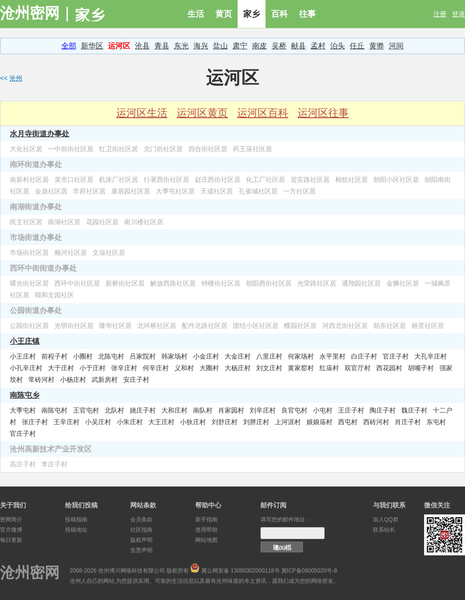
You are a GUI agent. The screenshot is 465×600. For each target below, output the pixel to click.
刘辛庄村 (263, 410)
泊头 (337, 46)
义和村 (184, 368)
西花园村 (389, 368)
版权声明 (141, 540)
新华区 (92, 46)
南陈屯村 (54, 410)
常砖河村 (41, 379)
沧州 (15, 78)
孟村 (318, 46)
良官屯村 (294, 410)
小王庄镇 (25, 341)
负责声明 (141, 550)
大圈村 (209, 368)
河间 (396, 46)
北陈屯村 (111, 356)
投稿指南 (76, 519)
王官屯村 (86, 410)
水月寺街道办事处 (39, 133)
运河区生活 (141, 113)
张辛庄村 (124, 368)
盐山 (220, 46)
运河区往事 (323, 113)
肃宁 (239, 46)
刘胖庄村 (256, 422)
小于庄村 (93, 368)
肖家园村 (231, 410)
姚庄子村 (143, 410)
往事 (307, 14)
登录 (458, 14)
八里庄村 (269, 356)
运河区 (119, 46)
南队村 (203, 410)
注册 (439, 14)
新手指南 (206, 519)
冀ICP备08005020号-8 (309, 570)
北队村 (114, 410)
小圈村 (83, 356)
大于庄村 (61, 368)
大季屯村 (23, 410)
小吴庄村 (98, 422)
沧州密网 (30, 13)
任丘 (357, 46)
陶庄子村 (383, 410)
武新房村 (105, 379)
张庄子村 (35, 422)
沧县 (142, 46)
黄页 (223, 14)
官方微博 (11, 530)
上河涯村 (288, 422)
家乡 (251, 14)
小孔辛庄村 (26, 368)
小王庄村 (23, 356)
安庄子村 (136, 379)
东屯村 (436, 422)
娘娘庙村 (319, 422)
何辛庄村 (156, 368)
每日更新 (11, 540)
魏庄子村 (414, 410)
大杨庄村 (238, 368)
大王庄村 (161, 422)
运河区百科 (262, 113)
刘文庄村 (269, 368)
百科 (279, 14)
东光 (181, 46)
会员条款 (141, 519)
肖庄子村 (408, 422)
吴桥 (279, 46)
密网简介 (11, 519)
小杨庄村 (73, 379)
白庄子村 (364, 356)
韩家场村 (174, 356)
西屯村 (348, 422)
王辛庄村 (66, 422)
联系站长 (384, 530)
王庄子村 (351, 410)
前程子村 (54, 356)
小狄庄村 (193, 422)
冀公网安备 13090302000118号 (240, 570)
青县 (161, 46)
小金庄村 (206, 356)
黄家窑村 (301, 368)
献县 (298, 46)
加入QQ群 (386, 519)
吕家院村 (143, 356)
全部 (68, 46)
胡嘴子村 (421, 368)
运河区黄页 (202, 113)
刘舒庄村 (225, 422)
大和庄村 (174, 410)
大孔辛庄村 (430, 356)
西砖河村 (376, 422)
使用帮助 (206, 530)
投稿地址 (76, 530)
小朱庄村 (130, 422)
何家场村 (301, 356)
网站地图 (206, 540)
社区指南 (141, 530)
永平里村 (332, 356)
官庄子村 (396, 356)
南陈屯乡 (25, 395)
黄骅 (376, 46)
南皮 (259, 46)
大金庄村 (238, 356)
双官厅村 (358, 368)
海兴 (200, 46)
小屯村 (322, 410)
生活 (195, 14)
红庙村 (329, 368)
